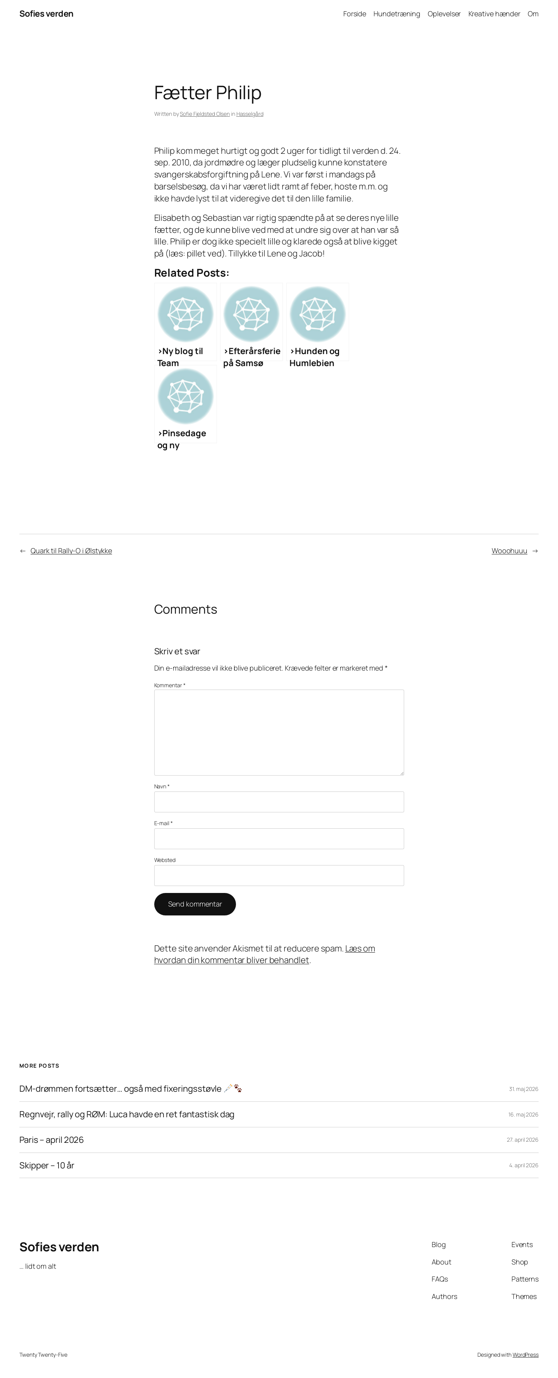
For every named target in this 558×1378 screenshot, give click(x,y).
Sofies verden (46, 13)
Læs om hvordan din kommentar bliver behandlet (264, 954)
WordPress (526, 1354)
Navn (162, 786)
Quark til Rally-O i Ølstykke (71, 550)
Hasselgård (250, 113)
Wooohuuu (509, 550)
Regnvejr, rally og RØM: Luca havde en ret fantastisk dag (126, 1114)
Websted (165, 860)
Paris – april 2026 (51, 1140)
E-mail (163, 823)
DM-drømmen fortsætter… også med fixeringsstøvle (130, 1089)
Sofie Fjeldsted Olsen (205, 113)
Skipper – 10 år (46, 1165)
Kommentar (170, 685)
